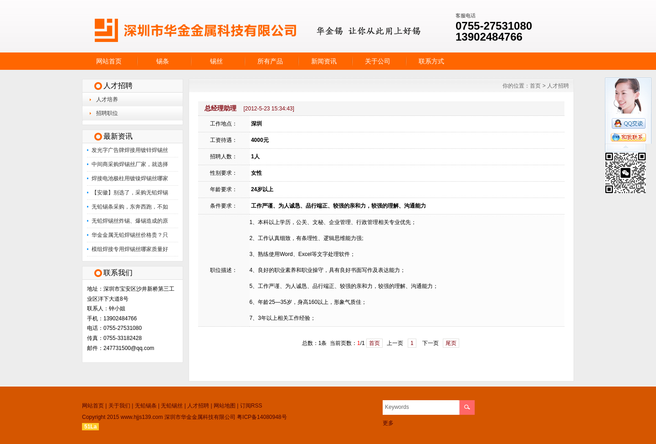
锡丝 (216, 61)
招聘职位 (107, 113)
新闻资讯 (324, 61)
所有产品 (270, 61)
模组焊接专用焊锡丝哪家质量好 (130, 249)
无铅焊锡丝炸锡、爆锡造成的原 (130, 221)
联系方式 (431, 61)
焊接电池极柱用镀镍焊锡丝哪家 (130, 178)
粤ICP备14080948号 (262, 417)
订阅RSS (251, 405)
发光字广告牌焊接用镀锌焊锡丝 (130, 150)
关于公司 (377, 61)
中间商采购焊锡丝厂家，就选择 (130, 164)
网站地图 (225, 405)
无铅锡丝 (172, 405)
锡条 (162, 61)
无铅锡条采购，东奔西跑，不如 (130, 207)
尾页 (451, 343)
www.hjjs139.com (142, 417)
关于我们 (119, 405)
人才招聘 (558, 86)
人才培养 (107, 99)
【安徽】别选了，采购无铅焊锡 (130, 192)
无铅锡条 (146, 405)
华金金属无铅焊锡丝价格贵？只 (130, 235)
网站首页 (109, 61)
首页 (535, 86)
